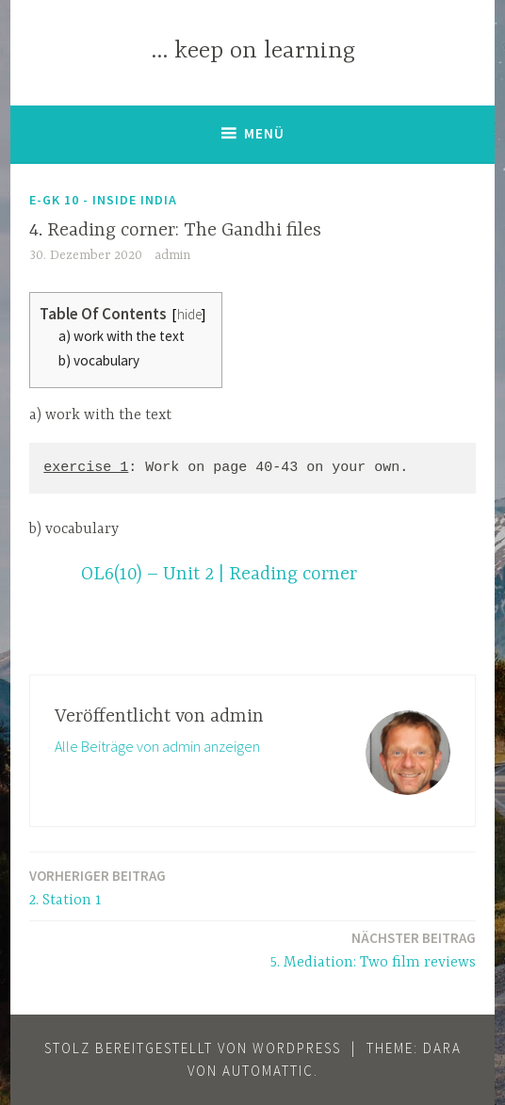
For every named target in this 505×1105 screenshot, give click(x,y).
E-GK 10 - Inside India (103, 199)
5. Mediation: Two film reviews (372, 949)
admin (172, 255)
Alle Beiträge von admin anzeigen (157, 746)
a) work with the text (121, 336)
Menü (264, 133)
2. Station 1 (97, 887)
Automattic (268, 1071)
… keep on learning (253, 51)
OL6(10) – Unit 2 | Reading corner (219, 574)
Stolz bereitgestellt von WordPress (192, 1048)
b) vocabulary (98, 360)
